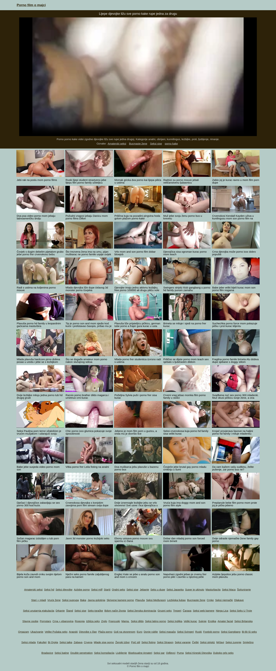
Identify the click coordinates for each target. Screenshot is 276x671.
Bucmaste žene (138, 143)
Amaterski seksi (117, 143)
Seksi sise (156, 143)
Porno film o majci (31, 5)
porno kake (171, 143)
